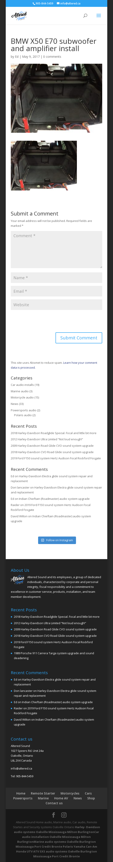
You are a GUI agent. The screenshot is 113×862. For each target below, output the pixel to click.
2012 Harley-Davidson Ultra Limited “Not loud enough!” (47, 439)
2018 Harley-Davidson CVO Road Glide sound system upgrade (52, 452)
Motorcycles (70, 793)
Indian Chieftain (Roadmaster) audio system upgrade (54, 499)
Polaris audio (23, 415)
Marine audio (20, 391)
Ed (17, 56)
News (14, 404)
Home (20, 793)
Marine (43, 798)
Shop (91, 798)
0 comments (52, 56)
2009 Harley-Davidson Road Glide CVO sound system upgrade (52, 446)
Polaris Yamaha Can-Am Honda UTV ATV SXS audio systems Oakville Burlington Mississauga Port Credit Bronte (56, 851)
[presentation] (44, 321)
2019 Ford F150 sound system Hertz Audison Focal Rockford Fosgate (56, 458)
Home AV (61, 798)
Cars (88, 793)
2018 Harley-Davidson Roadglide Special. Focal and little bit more (53, 433)
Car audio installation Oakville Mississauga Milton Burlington (58, 837)
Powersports (22, 798)
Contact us (54, 803)
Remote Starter (43, 793)
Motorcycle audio (22, 397)
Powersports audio (23, 410)
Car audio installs (22, 385)
